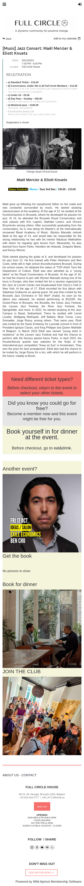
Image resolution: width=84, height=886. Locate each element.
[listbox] (67, 38)
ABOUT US (11, 775)
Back (8, 38)
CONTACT (29, 775)
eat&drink (62, 448)
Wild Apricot (41, 881)
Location (14, 66)
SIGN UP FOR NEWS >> (41, 872)
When (15, 60)
